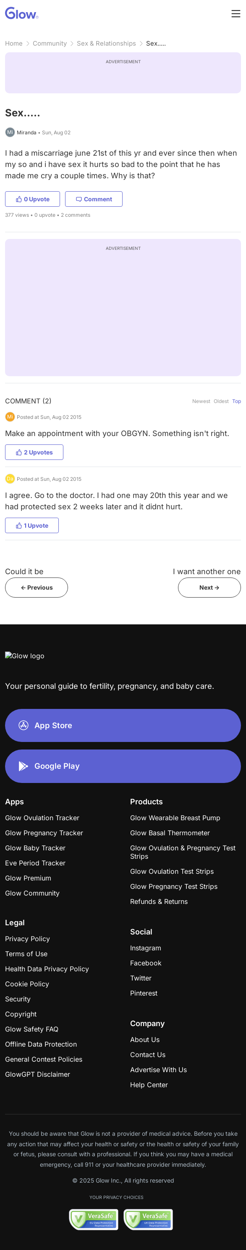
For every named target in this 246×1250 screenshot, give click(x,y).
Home (14, 43)
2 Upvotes (34, 452)
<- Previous (37, 587)
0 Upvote (33, 199)
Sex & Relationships (106, 43)
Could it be (24, 571)
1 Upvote (32, 525)
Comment (94, 199)
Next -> (209, 587)
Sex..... (156, 43)
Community (50, 43)
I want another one (207, 571)
